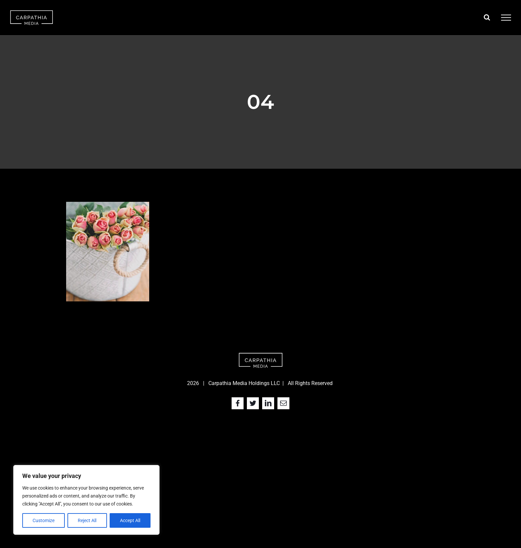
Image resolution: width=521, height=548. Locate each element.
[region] (86, 500)
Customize (43, 520)
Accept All (130, 520)
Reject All (87, 520)
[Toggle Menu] (506, 18)
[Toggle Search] (487, 17)
